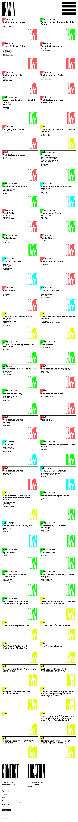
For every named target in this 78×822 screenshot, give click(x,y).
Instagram (5, 788)
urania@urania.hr (8, 782)
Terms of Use (20, 819)
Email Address (6, 804)
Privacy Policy (33, 819)
